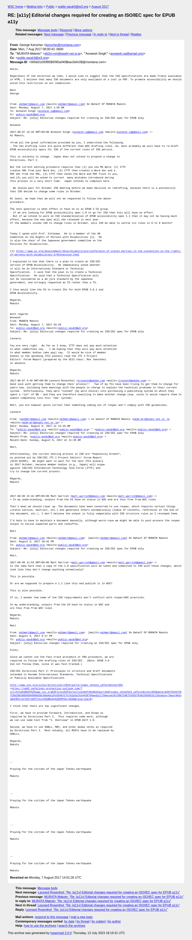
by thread (83, 921)
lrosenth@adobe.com (91, 381)
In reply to (100, 34)
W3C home (15, 6)
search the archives (72, 925)
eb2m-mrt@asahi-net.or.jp (62, 53)
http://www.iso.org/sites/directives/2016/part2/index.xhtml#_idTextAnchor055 (66, 685)
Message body (48, 30)
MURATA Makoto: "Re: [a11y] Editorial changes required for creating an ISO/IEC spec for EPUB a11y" (114, 896)
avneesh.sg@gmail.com (127, 53)
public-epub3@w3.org (73, 6)
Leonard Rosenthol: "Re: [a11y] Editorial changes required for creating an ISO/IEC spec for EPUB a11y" (109, 892)
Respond (66, 30)
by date (69, 921)
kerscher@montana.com (62, 45)
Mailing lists (35, 6)
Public (50, 6)
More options (84, 30)
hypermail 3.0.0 (60, 933)
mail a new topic (82, 917)
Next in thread (119, 34)
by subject (99, 921)
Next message (54, 34)
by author (114, 921)
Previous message (79, 34)
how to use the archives (40, 925)
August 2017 (100, 6)
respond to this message (51, 917)
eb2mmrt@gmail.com (32, 104)
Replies (136, 34)
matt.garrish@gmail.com (88, 496)
